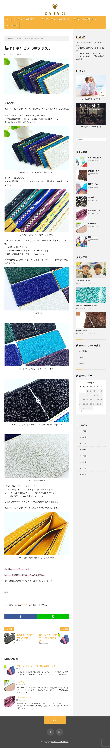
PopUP (81, 357)
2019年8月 (83, 437)
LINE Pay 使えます (94, 158)
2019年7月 (83, 443)
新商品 (19, 54)
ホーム (9, 19)
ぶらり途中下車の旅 (83, 280)
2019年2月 (83, 475)
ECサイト (25, 605)
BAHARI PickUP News (59, 742)
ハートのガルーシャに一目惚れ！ (88, 305)
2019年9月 (83, 431)
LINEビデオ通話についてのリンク (88, 53)
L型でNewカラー (23, 697)
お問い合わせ (12, 25)
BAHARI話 (91, 283)
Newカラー (21, 682)
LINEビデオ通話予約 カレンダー (86, 19)
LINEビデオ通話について (26, 19)
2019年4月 (83, 462)
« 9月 (80, 411)
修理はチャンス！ (94, 171)
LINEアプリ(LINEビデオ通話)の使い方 (55, 19)
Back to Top (55, 721)
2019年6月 (83, 450)
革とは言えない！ (94, 197)
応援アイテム (93, 184)
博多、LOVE (92, 237)
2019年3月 (83, 468)
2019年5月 (83, 456)
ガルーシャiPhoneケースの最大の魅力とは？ (48, 638)
